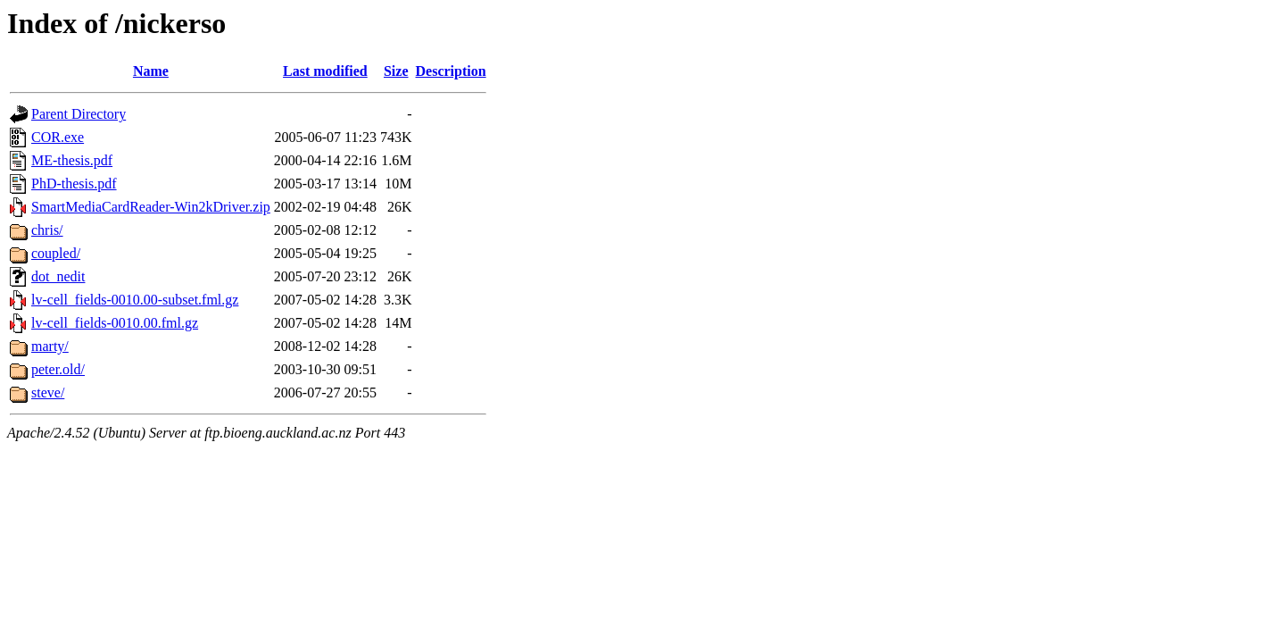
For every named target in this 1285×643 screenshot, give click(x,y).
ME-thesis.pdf (71, 160)
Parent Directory (78, 113)
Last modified (325, 71)
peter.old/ (58, 369)
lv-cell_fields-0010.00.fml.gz (114, 322)
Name (151, 71)
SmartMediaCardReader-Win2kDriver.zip (150, 206)
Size (396, 71)
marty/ (50, 346)
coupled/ (55, 253)
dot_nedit (58, 276)
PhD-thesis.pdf (74, 183)
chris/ (47, 230)
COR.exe (57, 137)
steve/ (47, 392)
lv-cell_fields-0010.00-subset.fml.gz (134, 299)
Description (451, 71)
